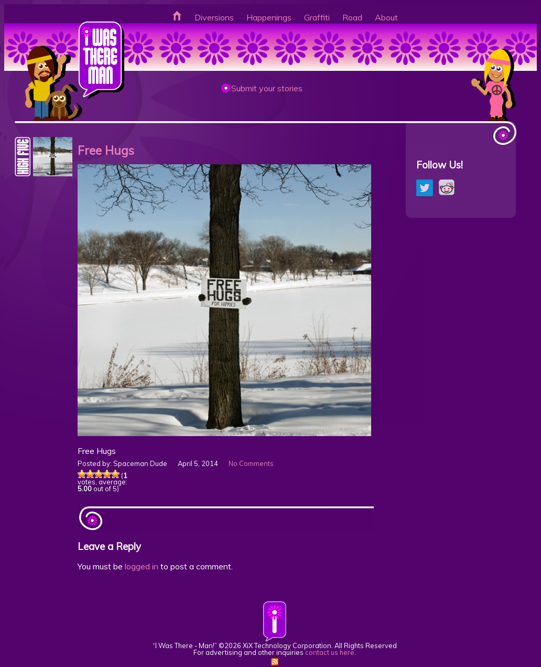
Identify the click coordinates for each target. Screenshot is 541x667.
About (386, 17)
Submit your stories (266, 88)
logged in (141, 566)
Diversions (214, 17)
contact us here (329, 652)
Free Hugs (106, 150)
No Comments (251, 463)
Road (352, 17)
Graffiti (317, 17)
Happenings (268, 17)
